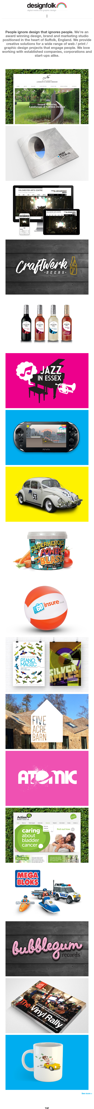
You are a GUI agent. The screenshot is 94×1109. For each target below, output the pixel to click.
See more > (87, 1094)
